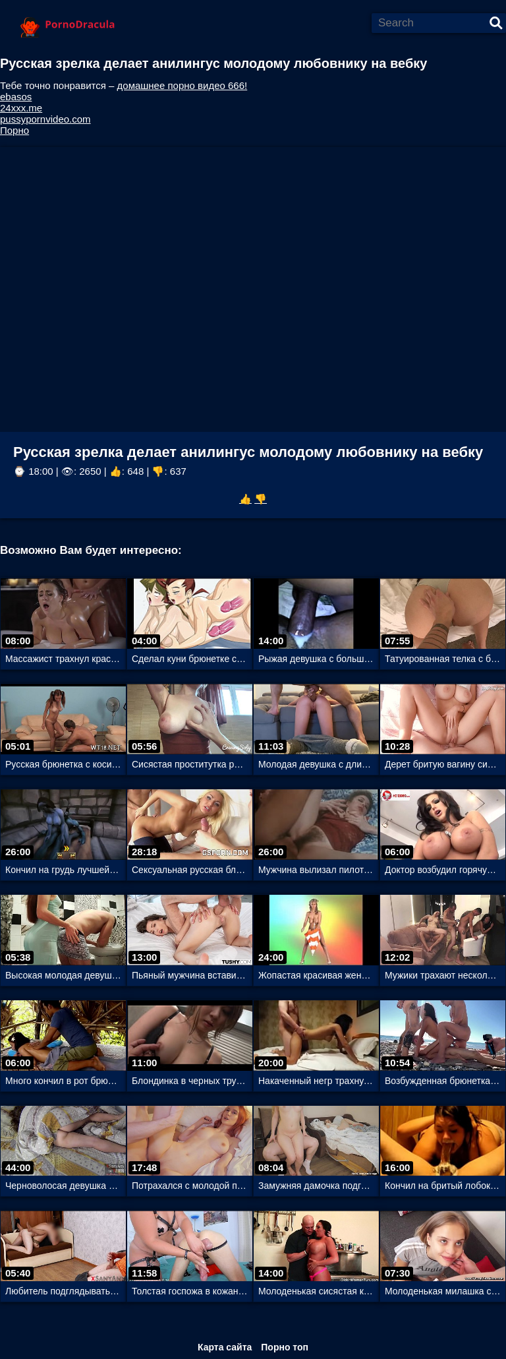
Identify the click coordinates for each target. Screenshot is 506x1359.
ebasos (16, 96)
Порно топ (284, 1347)
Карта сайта (225, 1347)
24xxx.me (21, 107)
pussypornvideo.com (45, 119)
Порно (14, 130)
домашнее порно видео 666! (182, 85)
